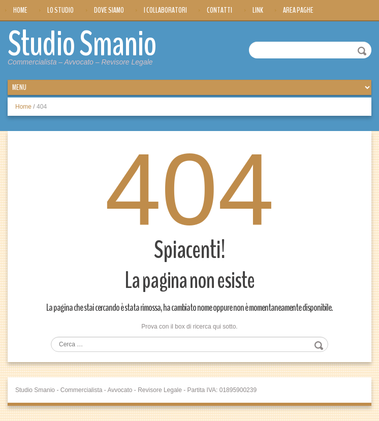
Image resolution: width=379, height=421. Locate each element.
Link (257, 10)
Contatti (219, 10)
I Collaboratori (165, 10)
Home (20, 10)
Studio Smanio (82, 44)
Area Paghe (298, 10)
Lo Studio (60, 10)
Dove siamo (109, 10)
